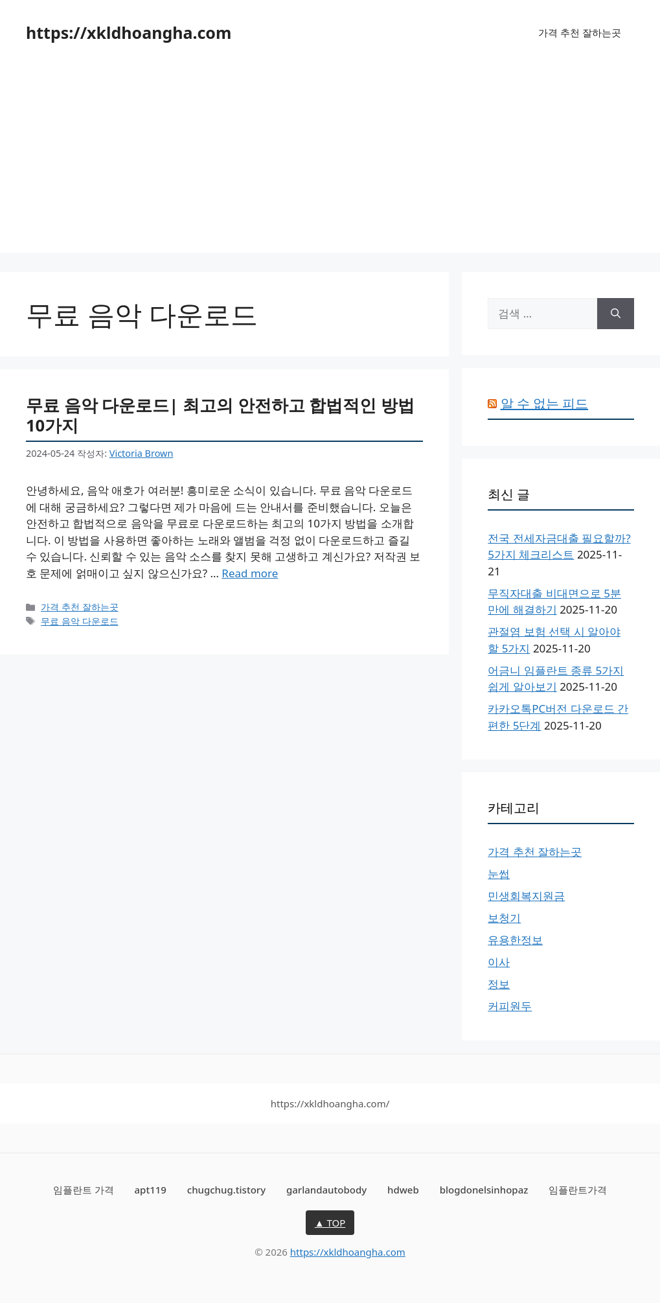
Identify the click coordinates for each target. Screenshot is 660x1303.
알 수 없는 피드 (545, 403)
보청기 (504, 917)
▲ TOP (330, 1222)
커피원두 (510, 1005)
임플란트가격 (578, 1189)
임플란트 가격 (83, 1189)
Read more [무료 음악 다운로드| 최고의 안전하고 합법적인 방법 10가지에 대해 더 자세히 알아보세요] (250, 573)
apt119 (150, 1189)
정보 (499, 983)
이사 (499, 961)
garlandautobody (326, 1189)
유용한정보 (515, 939)
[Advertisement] (330, 162)
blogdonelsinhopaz (484, 1189)
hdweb (403, 1189)
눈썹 (499, 873)
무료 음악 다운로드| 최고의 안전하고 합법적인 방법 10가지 (220, 415)
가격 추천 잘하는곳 (579, 32)
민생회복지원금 (526, 895)
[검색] (615, 313)
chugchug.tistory (226, 1189)
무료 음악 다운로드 (80, 621)
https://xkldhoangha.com (128, 32)
